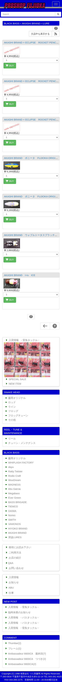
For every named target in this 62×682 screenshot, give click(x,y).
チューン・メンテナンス (20, 443)
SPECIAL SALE (15, 379)
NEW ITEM (13, 383)
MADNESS (12, 484)
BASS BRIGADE (15, 502)
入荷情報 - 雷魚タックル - (22, 340)
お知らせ (12, 582)
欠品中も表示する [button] (40, 33)
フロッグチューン (16, 415)
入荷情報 (12, 577)
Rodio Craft (12, 475)
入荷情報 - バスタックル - (21, 617)
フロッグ (11, 411)
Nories (9, 515)
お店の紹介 (13, 557)
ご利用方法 (13, 552)
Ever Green (12, 497)
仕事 (9, 592)
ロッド (10, 402)
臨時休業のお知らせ (17, 612)
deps (9, 467)
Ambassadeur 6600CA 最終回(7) (25, 653)
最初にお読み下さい (18, 547)
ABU (9, 587)
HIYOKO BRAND (15, 528)
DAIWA (10, 511)
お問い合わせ (14, 568)
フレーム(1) (12, 648)
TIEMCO (11, 506)
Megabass (12, 493)
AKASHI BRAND (15, 532)
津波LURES (12, 537)
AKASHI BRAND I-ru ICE (19, 275)
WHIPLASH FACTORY (19, 462)
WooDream (12, 480)
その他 (10, 419)
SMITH (10, 519)
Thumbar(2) (12, 643)
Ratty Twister (13, 471)
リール (10, 438)
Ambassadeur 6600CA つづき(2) (25, 658)
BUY (10, 65)
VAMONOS (12, 524)
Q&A (9, 563)
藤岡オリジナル (15, 398)
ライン (10, 406)
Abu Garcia (12, 488)
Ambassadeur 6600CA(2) (20, 664)
